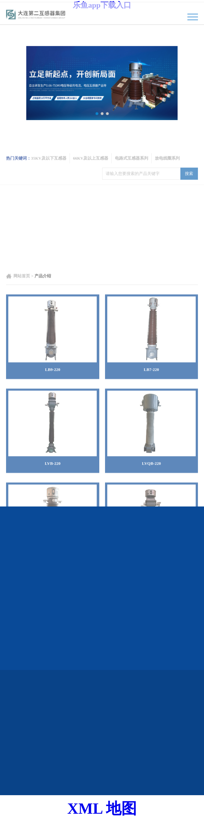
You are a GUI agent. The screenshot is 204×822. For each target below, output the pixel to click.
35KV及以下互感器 (48, 166)
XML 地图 (102, 808)
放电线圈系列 (167, 166)
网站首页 (21, 372)
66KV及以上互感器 (91, 166)
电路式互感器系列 (131, 166)
